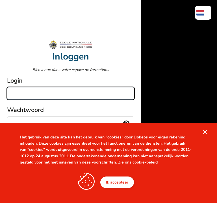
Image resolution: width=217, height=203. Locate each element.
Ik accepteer (117, 182)
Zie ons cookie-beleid (138, 162)
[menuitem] (203, 12)
